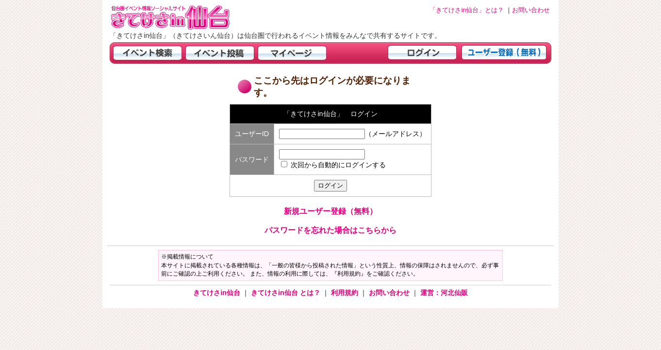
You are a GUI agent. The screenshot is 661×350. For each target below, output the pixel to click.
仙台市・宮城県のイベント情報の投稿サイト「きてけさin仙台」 (182, 17)
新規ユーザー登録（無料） (330, 211)
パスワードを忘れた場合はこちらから (330, 230)
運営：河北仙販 (444, 293)
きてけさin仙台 (217, 293)
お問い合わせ (390, 293)
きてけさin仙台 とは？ (286, 293)
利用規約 (345, 293)
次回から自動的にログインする (338, 165)
